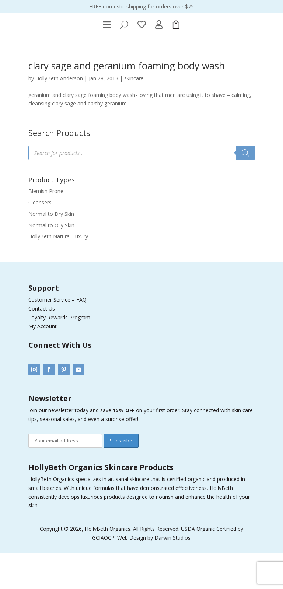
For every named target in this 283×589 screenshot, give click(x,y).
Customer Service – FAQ (57, 335)
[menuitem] (107, 60)
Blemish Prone (45, 226)
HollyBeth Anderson (59, 114)
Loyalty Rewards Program (59, 353)
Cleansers (40, 238)
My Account (42, 361)
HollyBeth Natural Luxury (58, 272)
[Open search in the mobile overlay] (141, 188)
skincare (134, 114)
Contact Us (41, 344)
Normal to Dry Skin (51, 249)
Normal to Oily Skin (51, 260)
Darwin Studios (172, 573)
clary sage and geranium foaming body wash (126, 101)
